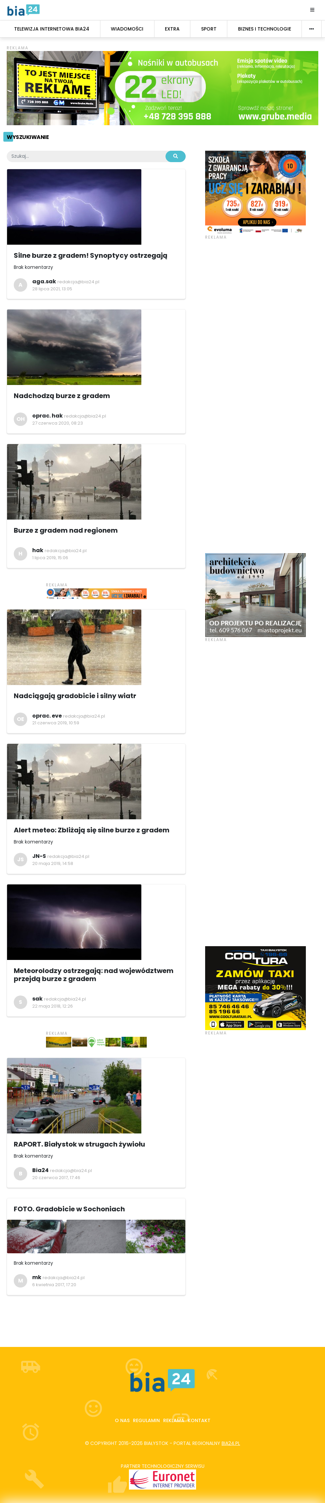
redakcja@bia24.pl (78, 282)
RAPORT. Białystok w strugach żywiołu (79, 1144)
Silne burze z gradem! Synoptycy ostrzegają (91, 255)
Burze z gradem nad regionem (66, 530)
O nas (122, 1420)
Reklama (173, 1420)
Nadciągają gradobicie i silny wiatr (75, 695)
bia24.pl (231, 1443)
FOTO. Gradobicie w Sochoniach (69, 1209)
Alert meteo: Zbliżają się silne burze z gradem (92, 830)
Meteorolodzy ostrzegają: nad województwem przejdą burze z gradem (94, 974)
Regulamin (146, 1420)
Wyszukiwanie (28, 137)
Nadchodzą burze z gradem (62, 395)
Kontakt (199, 1420)
